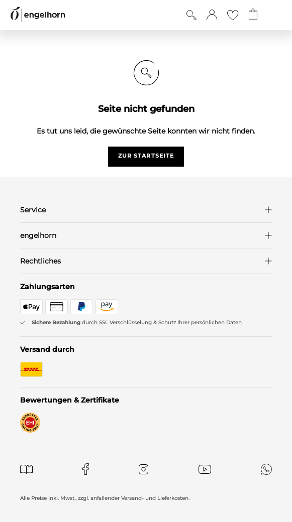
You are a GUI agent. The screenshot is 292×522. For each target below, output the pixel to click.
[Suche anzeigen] (191, 15)
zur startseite (146, 155)
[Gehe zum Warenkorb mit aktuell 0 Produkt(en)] (253, 15)
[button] (212, 15)
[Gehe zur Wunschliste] (232, 15)
